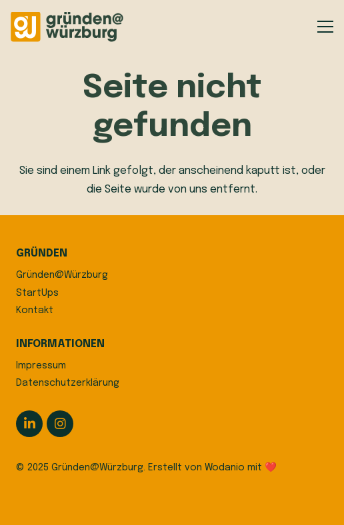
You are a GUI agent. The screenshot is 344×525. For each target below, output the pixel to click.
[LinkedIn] (29, 423)
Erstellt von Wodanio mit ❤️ (212, 467)
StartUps (37, 293)
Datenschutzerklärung (67, 383)
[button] (325, 27)
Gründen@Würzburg (62, 275)
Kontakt (34, 310)
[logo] (67, 27)
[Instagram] (60, 423)
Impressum (41, 365)
